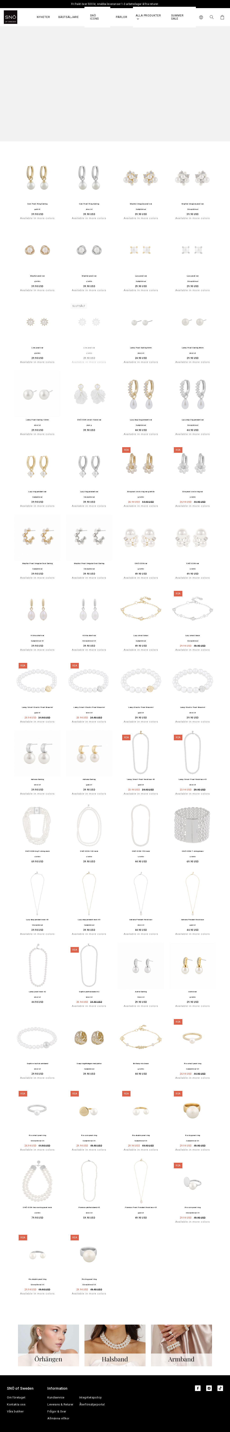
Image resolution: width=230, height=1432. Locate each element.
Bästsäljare (68, 17)
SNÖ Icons (94, 17)
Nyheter (43, 17)
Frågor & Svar (56, 1411)
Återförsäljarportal (92, 1404)
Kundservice (55, 1397)
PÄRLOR (121, 17)
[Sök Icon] (211, 17)
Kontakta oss (16, 1404)
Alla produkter (148, 17)
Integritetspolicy (90, 1397)
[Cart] (221, 17)
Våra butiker (15, 1411)
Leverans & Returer (60, 1404)
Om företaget (16, 1397)
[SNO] (19, 17)
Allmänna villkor (58, 1418)
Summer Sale (177, 17)
